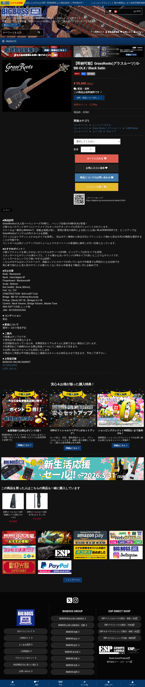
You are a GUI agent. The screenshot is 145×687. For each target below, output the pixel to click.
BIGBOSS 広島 (71, 665)
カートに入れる (96, 158)
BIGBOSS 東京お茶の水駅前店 (71, 618)
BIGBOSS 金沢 (71, 645)
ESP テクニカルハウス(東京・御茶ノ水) (119, 618)
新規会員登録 (112, 32)
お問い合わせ (10, 368)
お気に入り (126, 32)
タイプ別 (97, 131)
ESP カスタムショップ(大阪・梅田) (119, 638)
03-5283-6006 (10, 365)
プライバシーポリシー (24, 658)
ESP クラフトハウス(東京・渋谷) (119, 625)
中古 (60, 683)
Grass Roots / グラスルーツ (106, 128)
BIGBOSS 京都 (71, 658)
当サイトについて (24, 631)
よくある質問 (24, 644)
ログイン (138, 32)
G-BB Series (132, 128)
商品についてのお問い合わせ (96, 177)
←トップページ (72, 580)
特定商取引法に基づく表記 (24, 664)
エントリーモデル (101, 125)
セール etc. (84, 683)
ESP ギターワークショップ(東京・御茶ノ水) (119, 631)
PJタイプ (111, 131)
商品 (36, 683)
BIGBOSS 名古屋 (71, 652)
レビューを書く (96, 186)
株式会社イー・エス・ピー (119, 662)
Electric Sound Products (119, 658)
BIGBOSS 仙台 (71, 638)
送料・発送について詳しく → (89, 98)
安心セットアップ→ (11, 25)
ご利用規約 (24, 651)
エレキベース (81, 125)
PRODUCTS (9, 41)
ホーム (12, 683)
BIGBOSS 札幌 (71, 632)
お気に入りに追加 (96, 168)
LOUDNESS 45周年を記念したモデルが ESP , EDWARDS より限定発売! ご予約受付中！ (55, 3)
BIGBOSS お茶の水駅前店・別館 (71, 625)
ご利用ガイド (97, 32)
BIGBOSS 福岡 (71, 672)
